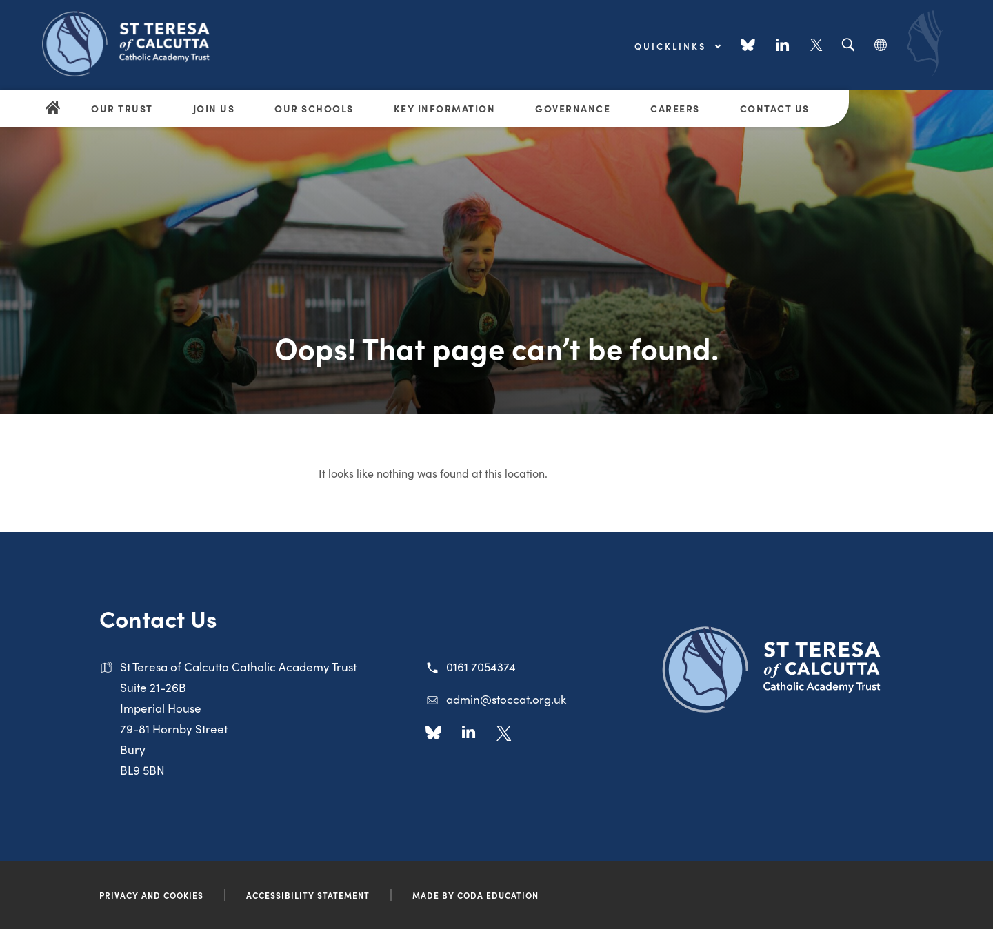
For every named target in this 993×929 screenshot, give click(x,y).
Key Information (445, 108)
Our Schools (314, 108)
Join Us (214, 108)
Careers (675, 108)
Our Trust (122, 108)
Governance (572, 108)
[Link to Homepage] (131, 42)
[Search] (848, 45)
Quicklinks (677, 45)
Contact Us (775, 108)
